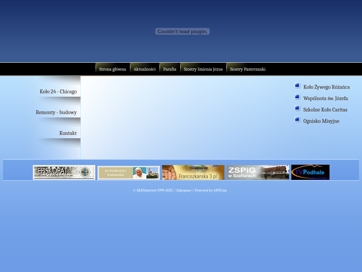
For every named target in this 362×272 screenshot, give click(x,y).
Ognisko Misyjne (321, 121)
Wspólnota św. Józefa (325, 98)
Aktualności (145, 69)
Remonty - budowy (56, 112)
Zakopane (184, 190)
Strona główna (112, 69)
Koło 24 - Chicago (58, 91)
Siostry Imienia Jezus (203, 69)
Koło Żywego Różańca (326, 87)
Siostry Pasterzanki (248, 69)
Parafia (169, 69)
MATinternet (147, 190)
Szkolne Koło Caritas (325, 110)
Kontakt (68, 133)
